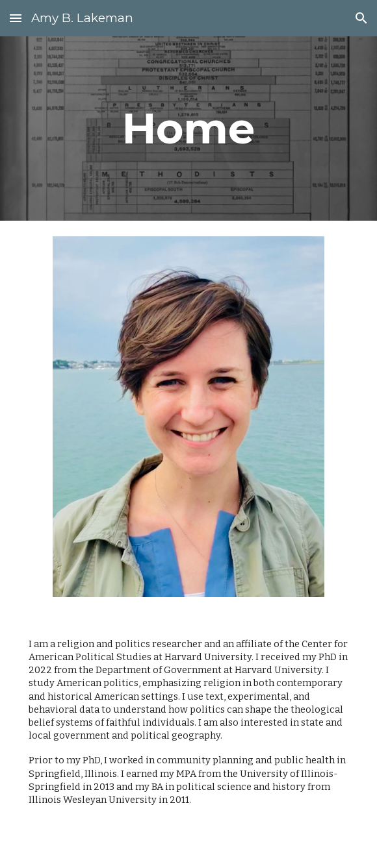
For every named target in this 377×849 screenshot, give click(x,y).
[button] (15, 18)
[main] (188, 128)
